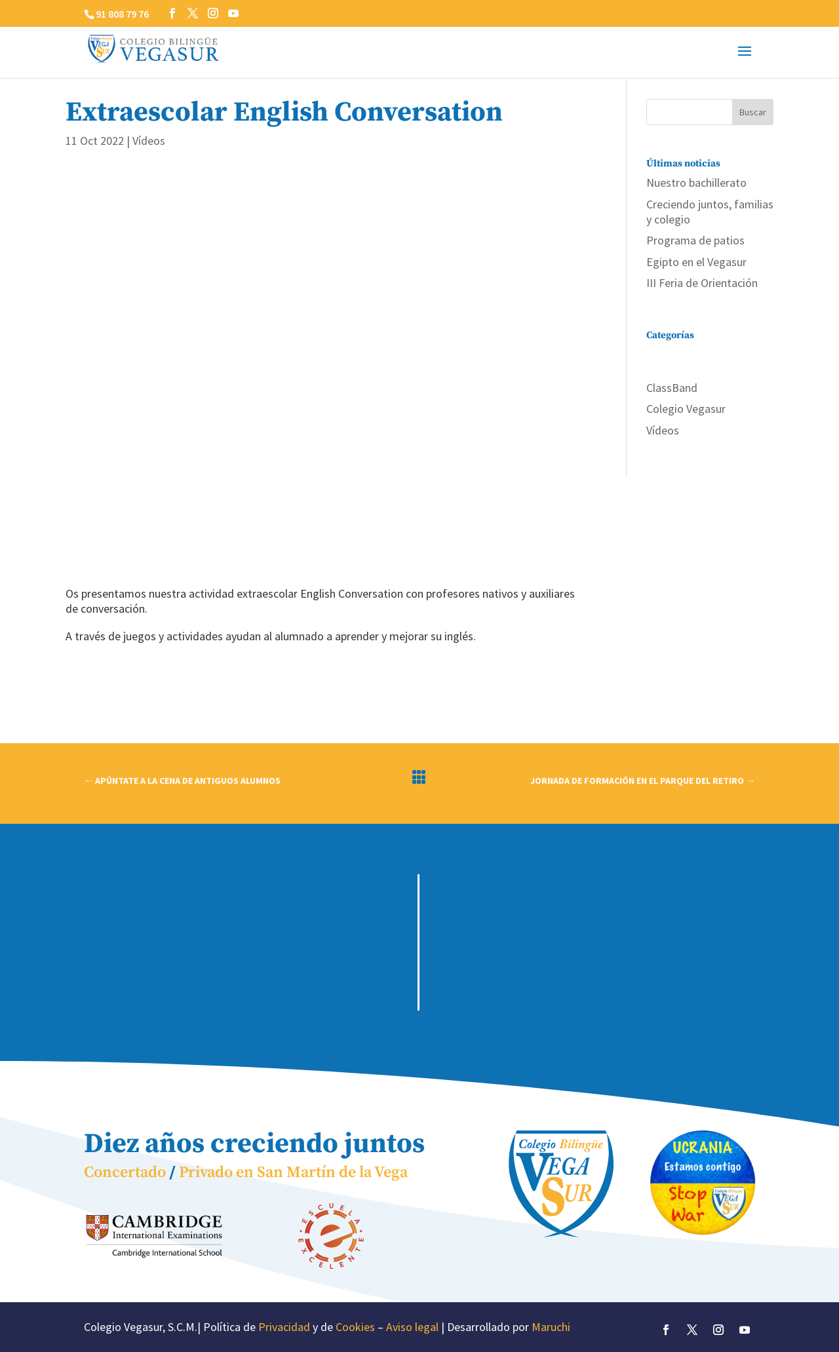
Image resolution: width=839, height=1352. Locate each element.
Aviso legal (412, 1326)
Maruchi (551, 1326)
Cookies (355, 1326)
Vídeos (148, 140)
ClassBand (671, 387)
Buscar (752, 112)
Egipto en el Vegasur (696, 261)
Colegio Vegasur (686, 408)
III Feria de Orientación (702, 282)
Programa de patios (695, 240)
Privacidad (284, 1326)
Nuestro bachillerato (696, 182)
